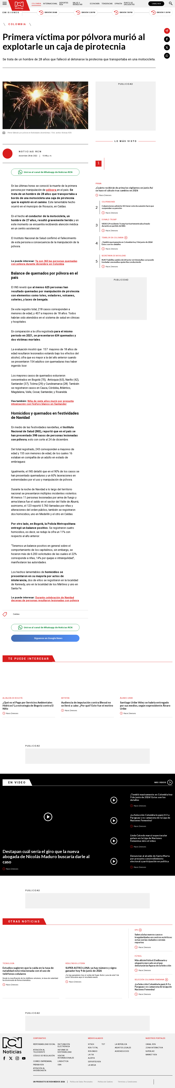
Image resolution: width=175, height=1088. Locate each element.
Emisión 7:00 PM (123, 12)
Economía (94, 4)
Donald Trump (109, 219)
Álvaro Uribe (126, 698)
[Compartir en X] (167, 47)
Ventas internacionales (66, 1057)
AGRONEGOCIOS (122, 1051)
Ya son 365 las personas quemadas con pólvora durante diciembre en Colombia (44, 263)
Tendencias (107, 4)
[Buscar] (170, 4)
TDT (103, 1044)
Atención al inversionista (39, 1069)
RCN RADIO (92, 1051)
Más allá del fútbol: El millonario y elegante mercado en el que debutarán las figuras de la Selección (153, 963)
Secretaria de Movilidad (114, 256)
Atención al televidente (39, 1051)
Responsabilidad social (44, 1044)
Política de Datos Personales (81, 1082)
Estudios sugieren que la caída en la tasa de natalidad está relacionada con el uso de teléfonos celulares (28, 970)
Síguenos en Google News (45, 638)
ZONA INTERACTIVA (154, 1048)
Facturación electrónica (64, 1045)
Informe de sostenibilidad (65, 1051)
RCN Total (93, 1048)
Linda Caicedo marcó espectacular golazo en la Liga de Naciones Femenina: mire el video (148, 838)
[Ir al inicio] (19, 5)
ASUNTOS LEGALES (123, 1048)
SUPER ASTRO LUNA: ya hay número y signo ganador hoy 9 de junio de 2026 (91, 969)
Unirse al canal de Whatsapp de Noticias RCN (45, 172)
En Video (17, 782)
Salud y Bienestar (77, 4)
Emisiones (11, 12)
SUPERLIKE (150, 1051)
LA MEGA (92, 1065)
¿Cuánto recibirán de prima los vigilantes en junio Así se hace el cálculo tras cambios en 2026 (124, 189)
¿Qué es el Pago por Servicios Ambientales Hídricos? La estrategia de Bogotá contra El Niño (28, 705)
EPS (136, 930)
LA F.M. (91, 1055)
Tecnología (8, 963)
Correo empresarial (42, 1061)
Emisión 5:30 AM (48, 12)
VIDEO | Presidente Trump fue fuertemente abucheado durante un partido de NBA (126, 225)
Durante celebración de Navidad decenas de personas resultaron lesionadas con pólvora (45, 599)
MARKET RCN (151, 1055)
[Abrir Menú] (5, 3)
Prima (98, 183)
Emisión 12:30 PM (85, 12)
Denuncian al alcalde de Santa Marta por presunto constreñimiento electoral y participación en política (150, 859)
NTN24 (91, 1044)
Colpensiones (108, 202)
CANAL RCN (156, 4)
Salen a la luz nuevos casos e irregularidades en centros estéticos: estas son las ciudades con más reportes (153, 938)
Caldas (16, 614)
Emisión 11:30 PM (160, 12)
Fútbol (138, 956)
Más (163, 782)
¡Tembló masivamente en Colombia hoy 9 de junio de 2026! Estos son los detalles (127, 243)
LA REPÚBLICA (121, 1044)
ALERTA (91, 1058)
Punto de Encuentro (129, 4)
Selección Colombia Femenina (149, 980)
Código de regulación (44, 1056)
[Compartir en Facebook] (167, 39)
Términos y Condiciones (127, 1082)
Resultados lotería (75, 963)
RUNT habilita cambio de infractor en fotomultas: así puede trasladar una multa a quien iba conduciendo (128, 261)
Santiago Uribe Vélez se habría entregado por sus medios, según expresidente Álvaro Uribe (145, 705)
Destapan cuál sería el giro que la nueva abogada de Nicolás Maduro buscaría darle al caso (46, 856)
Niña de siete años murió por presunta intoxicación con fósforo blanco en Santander (42, 403)
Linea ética (63, 1061)
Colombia (36, 4)
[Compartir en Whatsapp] (167, 56)
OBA (59, 1065)
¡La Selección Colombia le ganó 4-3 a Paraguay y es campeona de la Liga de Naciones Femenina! (150, 818)
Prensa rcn (38, 1065)
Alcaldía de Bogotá (12, 698)
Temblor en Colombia (112, 238)
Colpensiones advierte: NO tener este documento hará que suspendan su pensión (128, 207)
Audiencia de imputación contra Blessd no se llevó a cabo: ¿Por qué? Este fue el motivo (87, 704)
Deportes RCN (63, 4)
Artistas (65, 698)
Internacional (50, 4)
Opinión (118, 4)
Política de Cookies (105, 1082)
